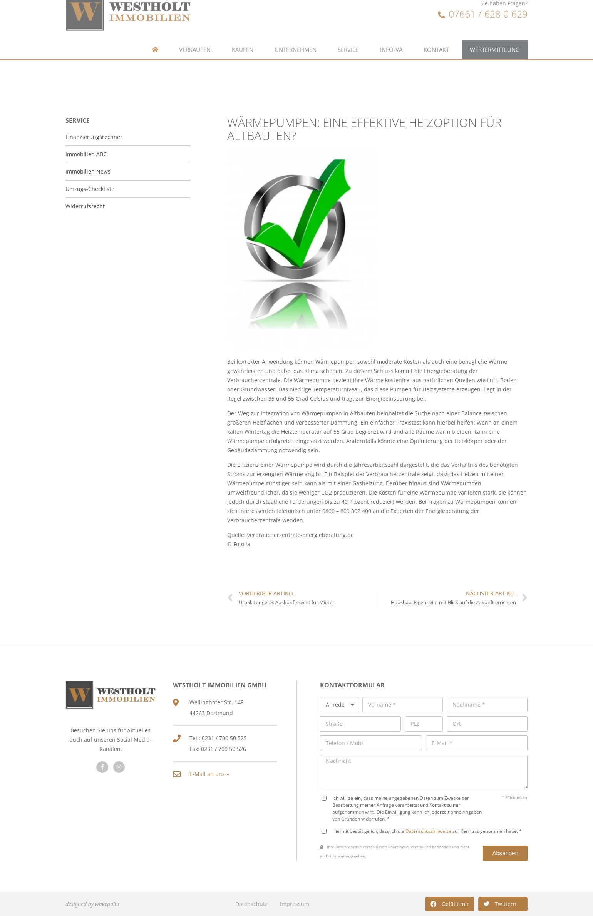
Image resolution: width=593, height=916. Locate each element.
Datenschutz (251, 904)
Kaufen (242, 35)
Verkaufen (195, 35)
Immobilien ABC (86, 154)
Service (348, 35)
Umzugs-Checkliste (89, 188)
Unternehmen (296, 35)
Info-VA (391, 35)
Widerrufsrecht (85, 206)
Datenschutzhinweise (428, 831)
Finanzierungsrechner (93, 136)
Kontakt (436, 35)
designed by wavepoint (92, 904)
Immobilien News (88, 171)
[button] (449, 904)
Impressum (294, 904)
